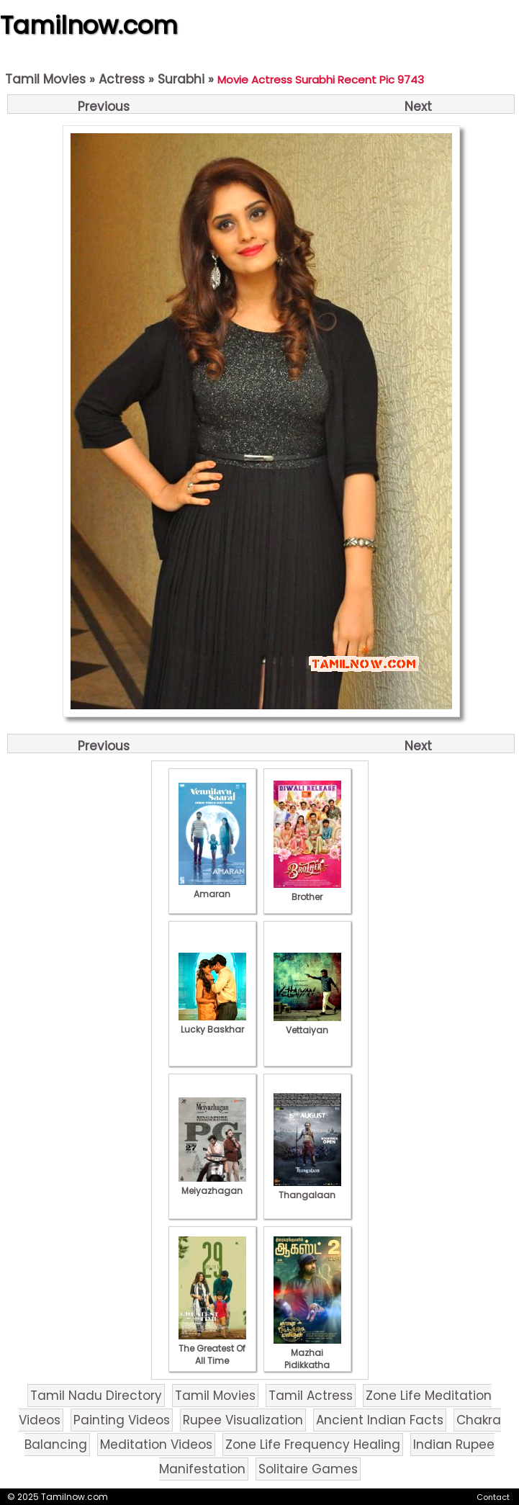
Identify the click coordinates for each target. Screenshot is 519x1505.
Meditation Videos (156, 1444)
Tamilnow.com (89, 25)
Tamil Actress (310, 1395)
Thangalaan (307, 1189)
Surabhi (181, 79)
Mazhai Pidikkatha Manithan (307, 1358)
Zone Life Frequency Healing (312, 1444)
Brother (307, 891)
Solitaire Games (308, 1469)
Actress (122, 79)
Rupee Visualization (243, 1420)
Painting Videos (121, 1420)
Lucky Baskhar (212, 1023)
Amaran (212, 888)
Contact (493, 1497)
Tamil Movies (45, 79)
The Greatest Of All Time (212, 1348)
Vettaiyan (307, 1024)
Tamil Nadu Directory (96, 1395)
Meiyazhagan (212, 1184)
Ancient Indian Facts (379, 1420)
